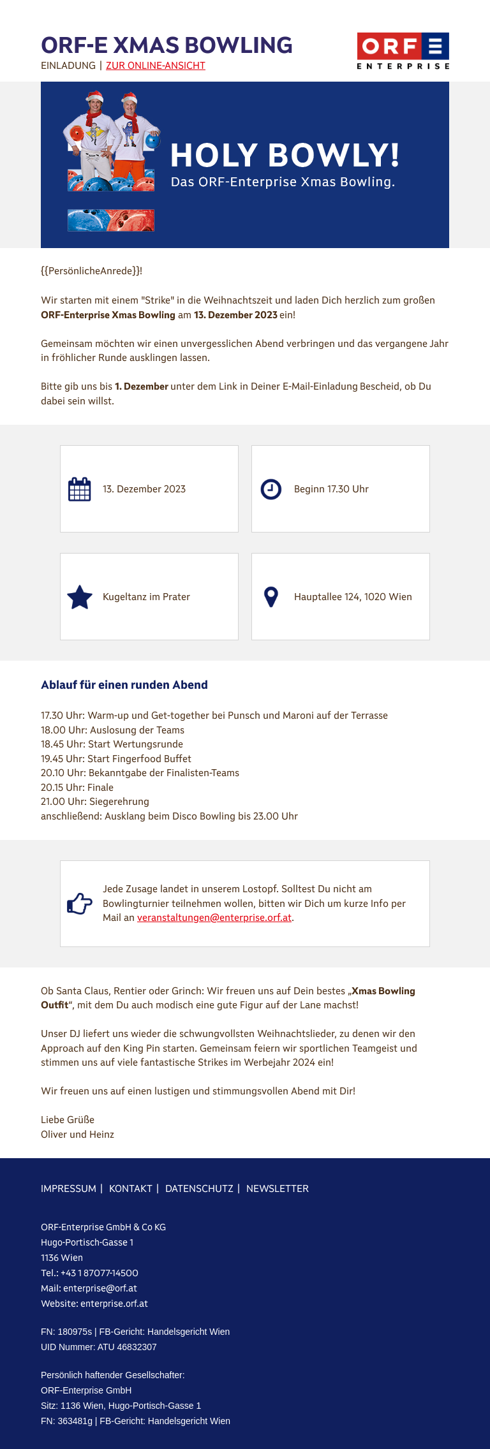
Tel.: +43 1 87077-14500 (89, 1273)
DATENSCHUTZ (199, 1188)
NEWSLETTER (277, 1188)
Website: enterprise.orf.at (94, 1303)
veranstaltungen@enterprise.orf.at (214, 917)
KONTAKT (130, 1188)
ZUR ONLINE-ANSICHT (155, 65)
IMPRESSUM (68, 1188)
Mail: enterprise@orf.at (89, 1288)
